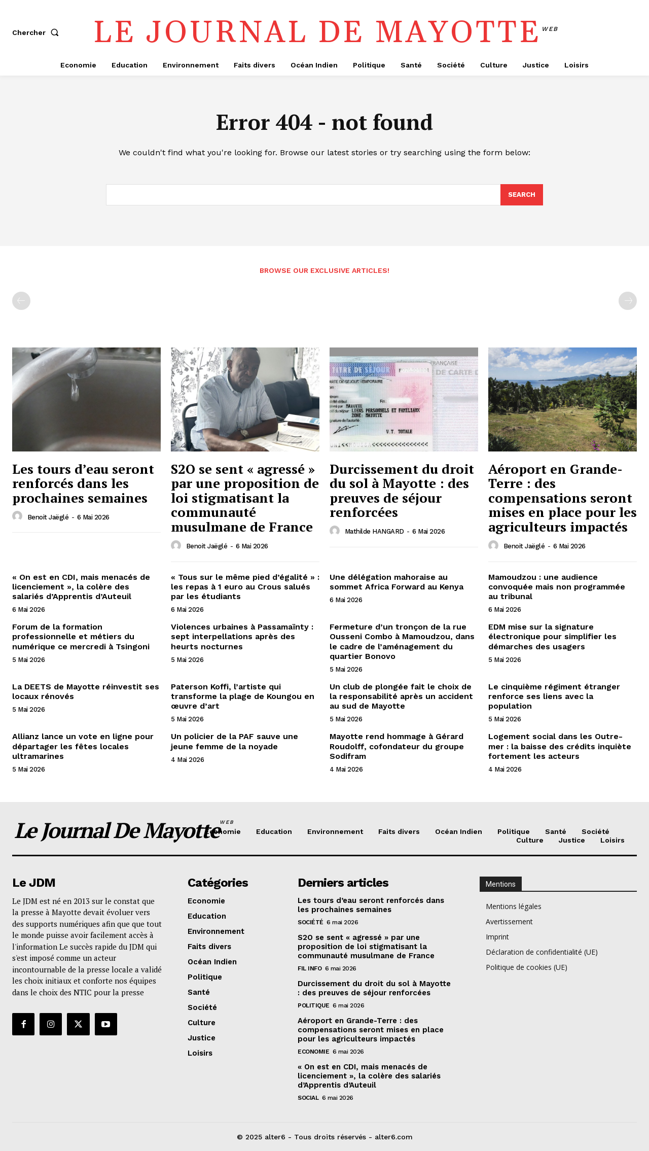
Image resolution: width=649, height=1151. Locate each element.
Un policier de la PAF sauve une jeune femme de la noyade (234, 741)
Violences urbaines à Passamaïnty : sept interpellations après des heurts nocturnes (242, 636)
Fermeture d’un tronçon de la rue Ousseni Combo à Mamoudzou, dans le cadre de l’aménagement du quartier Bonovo (402, 641)
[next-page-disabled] (628, 301)
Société (310, 922)
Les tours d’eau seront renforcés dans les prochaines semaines (83, 483)
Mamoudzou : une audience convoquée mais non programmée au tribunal (556, 586)
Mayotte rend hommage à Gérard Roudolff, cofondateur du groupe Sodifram (397, 745)
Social (308, 1097)
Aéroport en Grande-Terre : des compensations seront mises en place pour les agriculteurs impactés (562, 497)
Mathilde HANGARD (374, 531)
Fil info (309, 968)
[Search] (521, 194)
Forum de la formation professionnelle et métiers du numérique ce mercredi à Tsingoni (81, 636)
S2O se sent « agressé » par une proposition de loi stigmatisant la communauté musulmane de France (245, 497)
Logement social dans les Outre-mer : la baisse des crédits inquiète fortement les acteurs (559, 745)
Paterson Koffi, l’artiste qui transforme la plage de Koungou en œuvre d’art (242, 696)
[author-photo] (18, 516)
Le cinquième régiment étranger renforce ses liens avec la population (554, 696)
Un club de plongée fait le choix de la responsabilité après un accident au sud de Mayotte (401, 696)
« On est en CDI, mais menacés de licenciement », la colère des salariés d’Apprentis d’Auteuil (81, 586)
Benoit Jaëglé (48, 517)
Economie (313, 1051)
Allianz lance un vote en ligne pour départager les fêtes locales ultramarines (83, 745)
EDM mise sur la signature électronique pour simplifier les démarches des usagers (552, 636)
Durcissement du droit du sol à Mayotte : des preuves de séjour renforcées (402, 490)
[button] (37, 32)
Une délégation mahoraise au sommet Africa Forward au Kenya (396, 581)
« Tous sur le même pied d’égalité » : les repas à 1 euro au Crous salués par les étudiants (245, 586)
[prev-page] (21, 301)
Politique (314, 1005)
